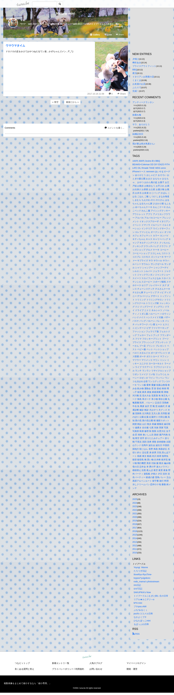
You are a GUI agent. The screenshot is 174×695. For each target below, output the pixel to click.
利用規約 (79, 669)
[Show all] (118, 26)
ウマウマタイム (15, 45)
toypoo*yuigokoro (142, 578)
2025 (134, 499)
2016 (134, 531)
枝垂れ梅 (136, 115)
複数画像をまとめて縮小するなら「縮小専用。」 (27, 683)
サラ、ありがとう (141, 124)
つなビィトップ (22, 663)
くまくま (136, 80)
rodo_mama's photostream (146, 581)
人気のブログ (95, 663)
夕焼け (135, 59)
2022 (134, 510)
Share (120, 34)
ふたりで (136, 87)
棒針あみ (136, 62)
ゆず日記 (138, 588)
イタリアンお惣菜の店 (143, 76)
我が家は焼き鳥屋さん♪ (143, 143)
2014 (134, 538)
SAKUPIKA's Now (142, 592)
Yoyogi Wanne (141, 567)
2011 (134, 549)
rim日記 (137, 585)
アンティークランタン (143, 102)
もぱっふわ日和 (141, 624)
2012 (134, 545)
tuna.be (87, 657)
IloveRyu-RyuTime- (143, 574)
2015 (134, 534)
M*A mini (138, 603)
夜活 (134, 73)
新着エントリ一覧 (60, 663)
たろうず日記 (140, 571)
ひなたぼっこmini (142, 620)
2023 (134, 506)
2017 (134, 527)
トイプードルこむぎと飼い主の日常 (151, 596)
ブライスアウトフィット (144, 66)
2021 (134, 513)
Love (108, 34)
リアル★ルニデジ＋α (144, 599)
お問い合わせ (95, 669)
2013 (134, 542)
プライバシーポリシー (63, 669)
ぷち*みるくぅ (140, 610)
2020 (134, 517)
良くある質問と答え (24, 669)
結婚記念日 (137, 134)
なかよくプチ (140, 617)
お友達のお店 (138, 84)
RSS (136, 634)
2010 (134, 552)
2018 (134, 524)
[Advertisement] (65, 114)
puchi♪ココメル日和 (143, 613)
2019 (134, 520)
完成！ (135, 91)
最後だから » (72, 102)
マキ (22, 20)
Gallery (95, 34)
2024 (134, 503)
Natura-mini (65, 13)
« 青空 (55, 102)
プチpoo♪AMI (140, 606)
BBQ (134, 69)
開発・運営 (132, 669)
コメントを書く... (114, 128)
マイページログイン (136, 663)
